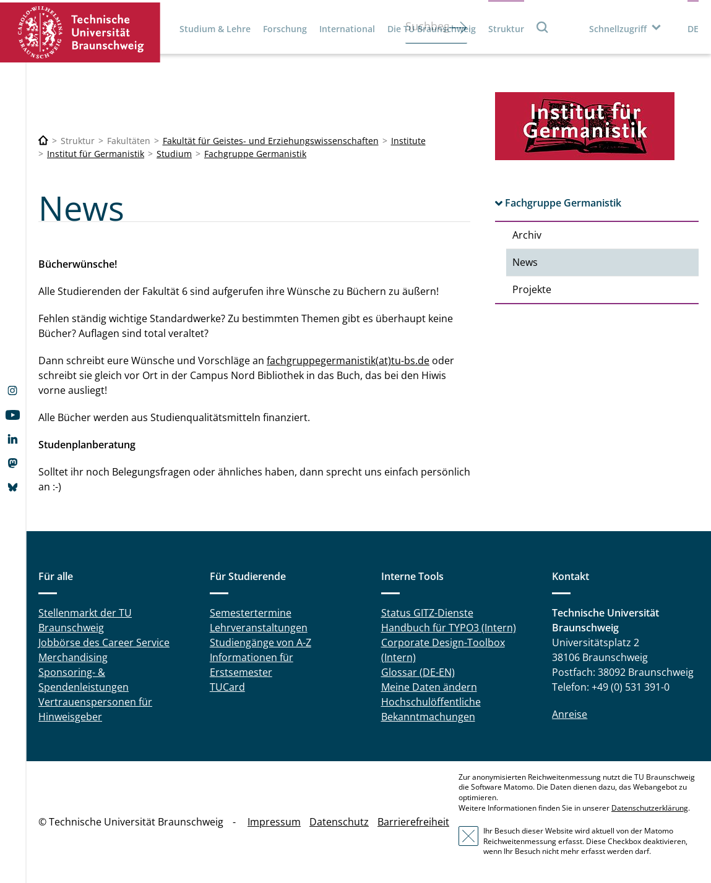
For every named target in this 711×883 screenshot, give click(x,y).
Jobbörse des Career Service (104, 642)
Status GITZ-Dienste (427, 613)
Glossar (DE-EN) (418, 672)
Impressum (274, 822)
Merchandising (73, 657)
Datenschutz (339, 822)
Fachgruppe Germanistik (255, 154)
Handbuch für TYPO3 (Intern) (448, 627)
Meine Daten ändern (429, 687)
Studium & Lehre (215, 29)
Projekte (531, 289)
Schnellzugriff (618, 29)
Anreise (569, 714)
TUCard (227, 687)
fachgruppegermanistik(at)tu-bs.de (348, 360)
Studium (174, 154)
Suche (542, 27)
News (525, 262)
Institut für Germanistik (95, 154)
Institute (408, 141)
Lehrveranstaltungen (259, 627)
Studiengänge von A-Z (260, 642)
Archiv (526, 235)
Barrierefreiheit (413, 822)
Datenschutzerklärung (649, 808)
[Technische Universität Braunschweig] (43, 141)
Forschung (285, 29)
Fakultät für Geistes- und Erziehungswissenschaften (271, 141)
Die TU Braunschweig (431, 29)
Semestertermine (250, 613)
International (347, 29)
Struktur (506, 29)
